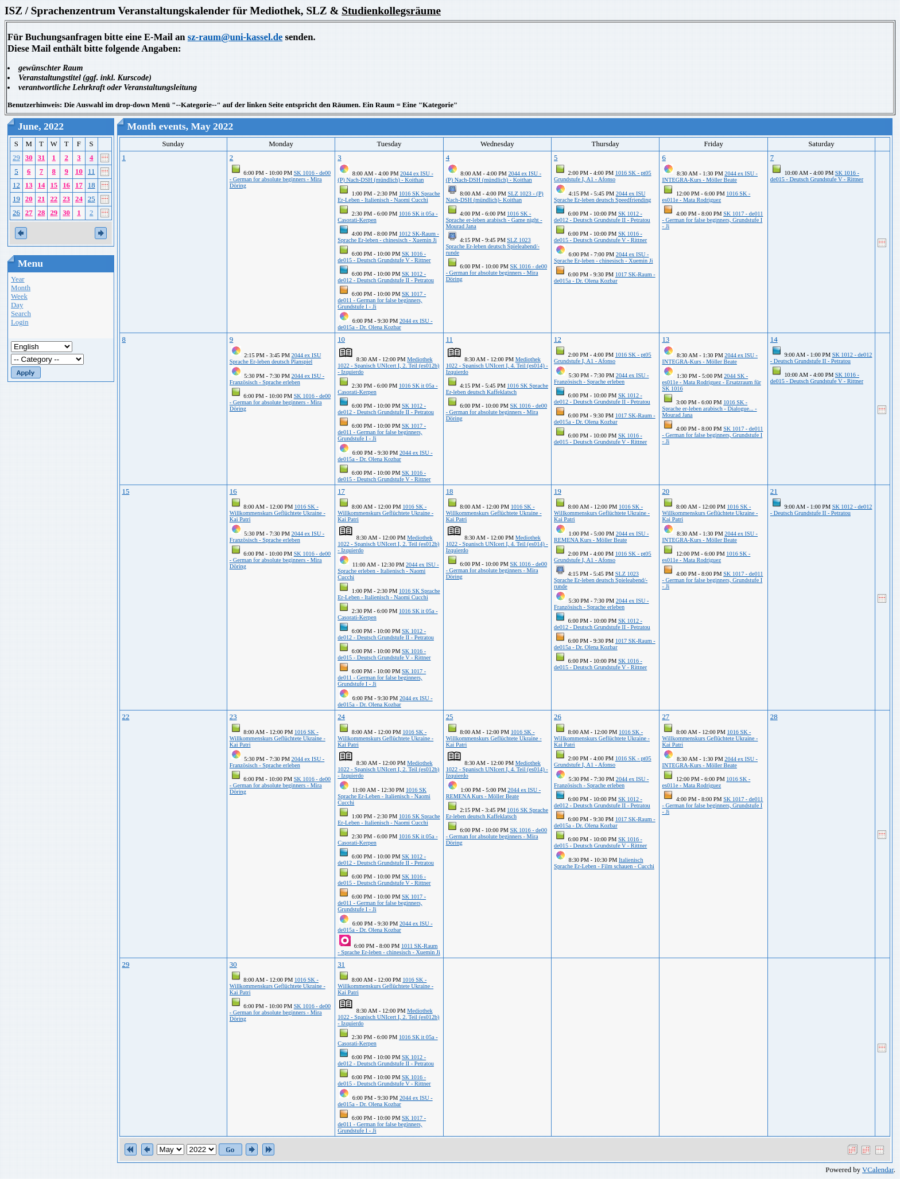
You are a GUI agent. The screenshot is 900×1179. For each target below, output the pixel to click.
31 (41, 158)
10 (79, 171)
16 (66, 185)
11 (91, 171)
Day (17, 305)
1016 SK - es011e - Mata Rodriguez (706, 196)
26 (16, 213)
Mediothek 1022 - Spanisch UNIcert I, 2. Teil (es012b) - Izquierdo (388, 365)
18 (91, 185)
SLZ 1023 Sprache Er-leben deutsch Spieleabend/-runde (493, 246)
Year (18, 279)
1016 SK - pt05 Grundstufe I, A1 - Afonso (602, 176)
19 (16, 199)
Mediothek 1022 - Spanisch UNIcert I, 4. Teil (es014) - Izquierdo (497, 365)
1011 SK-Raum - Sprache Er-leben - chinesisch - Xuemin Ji (389, 949)
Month (20, 288)
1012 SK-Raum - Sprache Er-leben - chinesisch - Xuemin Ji (388, 237)
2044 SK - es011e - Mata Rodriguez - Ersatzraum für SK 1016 (711, 382)
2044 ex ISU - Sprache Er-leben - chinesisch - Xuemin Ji (603, 257)
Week (19, 296)
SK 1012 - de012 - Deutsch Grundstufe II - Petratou (386, 277)
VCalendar (878, 1170)
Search (21, 314)
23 (66, 199)
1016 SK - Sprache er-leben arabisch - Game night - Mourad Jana (494, 219)
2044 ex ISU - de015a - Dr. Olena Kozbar (385, 324)
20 (29, 199)
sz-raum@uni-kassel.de (235, 37)
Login (20, 322)
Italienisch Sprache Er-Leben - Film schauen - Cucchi (604, 863)
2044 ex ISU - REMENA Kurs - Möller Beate (601, 536)
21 (41, 199)
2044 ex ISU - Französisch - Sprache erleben (277, 379)
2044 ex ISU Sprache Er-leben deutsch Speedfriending (602, 196)
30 (29, 158)
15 (53, 185)
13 (29, 185)
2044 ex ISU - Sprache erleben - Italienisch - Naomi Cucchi (388, 570)
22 (53, 199)
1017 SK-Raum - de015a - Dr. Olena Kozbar (604, 277)
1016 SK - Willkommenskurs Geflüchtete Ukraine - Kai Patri (277, 512)
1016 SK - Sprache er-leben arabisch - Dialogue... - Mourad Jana (709, 408)
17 (79, 185)
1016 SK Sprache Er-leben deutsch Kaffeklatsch (497, 388)
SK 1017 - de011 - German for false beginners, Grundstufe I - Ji (382, 300)
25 (91, 199)
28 (41, 213)
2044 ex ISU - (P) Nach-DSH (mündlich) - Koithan (385, 176)
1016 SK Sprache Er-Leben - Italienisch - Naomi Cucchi (389, 196)
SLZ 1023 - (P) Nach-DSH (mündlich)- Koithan (495, 196)
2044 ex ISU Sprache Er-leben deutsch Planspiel (275, 358)
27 (29, 213)
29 (16, 158)
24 (79, 199)
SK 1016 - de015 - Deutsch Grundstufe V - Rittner (384, 257)
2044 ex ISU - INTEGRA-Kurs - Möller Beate (710, 176)
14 (41, 185)
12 (16, 185)
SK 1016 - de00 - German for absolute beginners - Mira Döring (280, 179)
